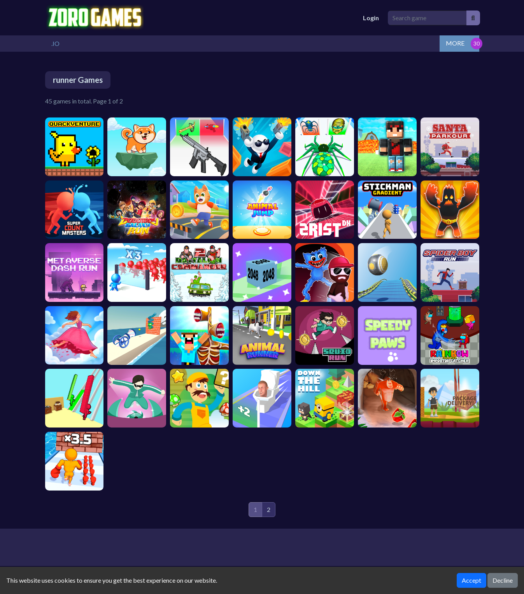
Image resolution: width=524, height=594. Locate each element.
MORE (455, 43)
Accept (471, 580)
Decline (502, 580)
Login (371, 17)
